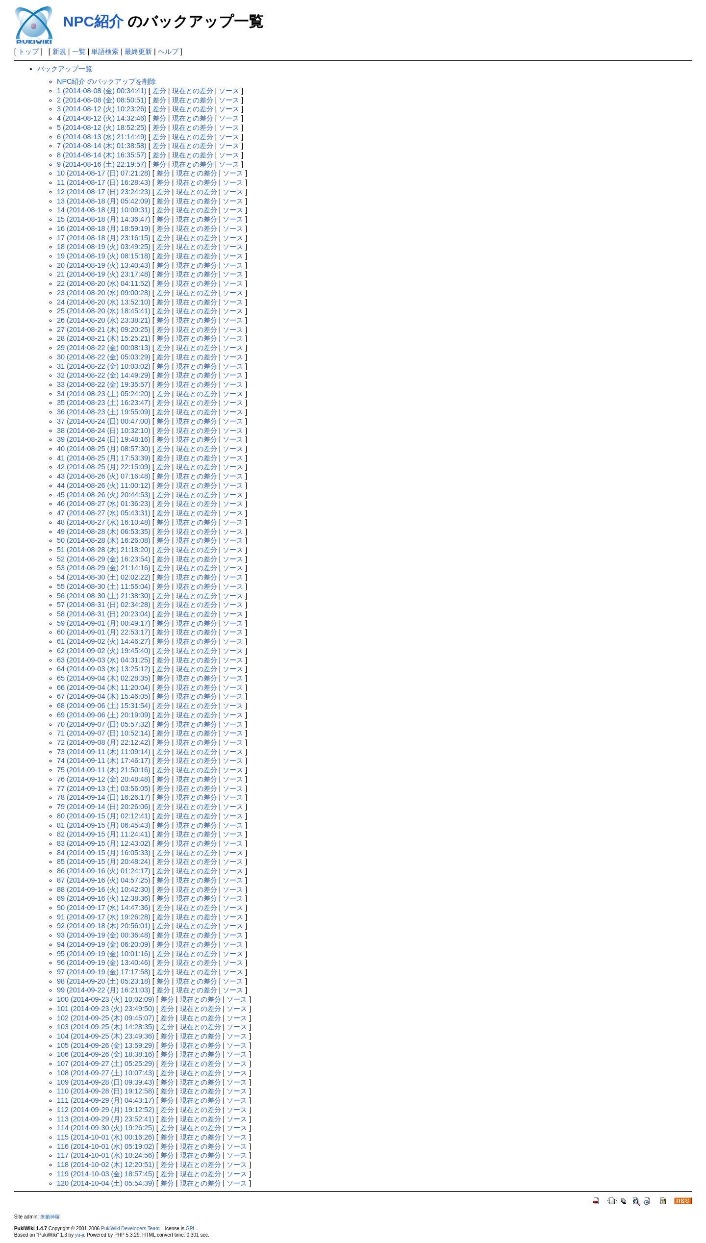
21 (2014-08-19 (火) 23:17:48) (104, 274)
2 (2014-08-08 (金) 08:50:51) (102, 100)
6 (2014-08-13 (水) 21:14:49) (102, 137)
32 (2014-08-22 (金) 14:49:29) (104, 375)
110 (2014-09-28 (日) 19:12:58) (105, 1091)
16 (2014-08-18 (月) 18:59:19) (104, 228)
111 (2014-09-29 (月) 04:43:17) (105, 1100)
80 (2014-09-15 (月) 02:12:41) (104, 816)
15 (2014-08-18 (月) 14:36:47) (104, 219)
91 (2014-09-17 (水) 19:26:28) (104, 917)
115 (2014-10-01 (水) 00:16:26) (105, 1137)
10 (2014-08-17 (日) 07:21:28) (104, 173)
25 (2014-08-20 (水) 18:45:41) (104, 311)
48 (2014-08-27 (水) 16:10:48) (104, 522)
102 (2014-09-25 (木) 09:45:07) (105, 1018)
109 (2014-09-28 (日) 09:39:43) (105, 1082)
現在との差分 (192, 91)
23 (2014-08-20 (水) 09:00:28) (104, 293)
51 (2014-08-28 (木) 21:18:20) (104, 550)
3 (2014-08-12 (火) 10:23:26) (102, 109)
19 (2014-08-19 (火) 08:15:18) (104, 256)
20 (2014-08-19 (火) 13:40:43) (104, 265)
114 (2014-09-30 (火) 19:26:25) (105, 1128)
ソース (229, 91)
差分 (159, 91)
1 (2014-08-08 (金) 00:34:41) (102, 91)
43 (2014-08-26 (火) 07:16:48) (104, 476)
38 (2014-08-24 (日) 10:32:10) (104, 430)
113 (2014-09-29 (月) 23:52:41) (105, 1119)
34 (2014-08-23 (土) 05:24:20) (104, 394)
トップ (28, 51)
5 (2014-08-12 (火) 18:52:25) (102, 127)
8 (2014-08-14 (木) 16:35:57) (102, 155)
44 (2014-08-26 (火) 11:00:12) (104, 485)
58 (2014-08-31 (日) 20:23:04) (104, 614)
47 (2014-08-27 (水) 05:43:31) (104, 513)
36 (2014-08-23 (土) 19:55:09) (104, 412)
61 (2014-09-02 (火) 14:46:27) (104, 641)
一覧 (79, 51)
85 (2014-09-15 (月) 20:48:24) (104, 861)
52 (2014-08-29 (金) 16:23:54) (104, 559)
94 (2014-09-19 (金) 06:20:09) (104, 944)
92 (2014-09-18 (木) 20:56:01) (104, 926)
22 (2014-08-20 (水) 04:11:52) (104, 283)
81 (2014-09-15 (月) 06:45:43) (104, 825)
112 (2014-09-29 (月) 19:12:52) (105, 1110)
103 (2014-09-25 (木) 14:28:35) (105, 1027)
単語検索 (105, 51)
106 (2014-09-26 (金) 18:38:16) (105, 1054)
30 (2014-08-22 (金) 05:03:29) (104, 357)
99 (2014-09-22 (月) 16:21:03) (104, 990)
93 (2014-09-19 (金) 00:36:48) (104, 935)
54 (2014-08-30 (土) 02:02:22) (104, 577)
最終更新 (138, 51)
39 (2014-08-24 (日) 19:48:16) (104, 439)
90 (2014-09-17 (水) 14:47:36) (104, 908)
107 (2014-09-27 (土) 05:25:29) (105, 1063)
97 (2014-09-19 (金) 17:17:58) (104, 972)
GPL (191, 1228)
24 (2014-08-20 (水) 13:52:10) (104, 302)
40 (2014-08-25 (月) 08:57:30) (104, 449)
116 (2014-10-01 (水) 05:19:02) (105, 1146)
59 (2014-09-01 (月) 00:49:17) (104, 623)
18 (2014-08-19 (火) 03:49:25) (104, 247)
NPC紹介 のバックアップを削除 (106, 81)
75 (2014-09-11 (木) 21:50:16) (104, 770)
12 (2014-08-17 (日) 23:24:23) (104, 192)
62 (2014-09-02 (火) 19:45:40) (104, 651)
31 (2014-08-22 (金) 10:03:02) (104, 366)
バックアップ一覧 (64, 69)
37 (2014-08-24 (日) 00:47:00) (104, 421)
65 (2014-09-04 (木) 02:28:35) (104, 678)
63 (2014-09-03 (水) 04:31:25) (104, 660)
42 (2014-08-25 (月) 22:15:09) (104, 467)
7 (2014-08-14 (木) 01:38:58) (102, 146)
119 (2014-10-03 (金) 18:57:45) (105, 1174)
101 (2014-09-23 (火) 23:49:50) (105, 1009)
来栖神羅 (50, 1216)
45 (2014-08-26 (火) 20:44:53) (104, 495)
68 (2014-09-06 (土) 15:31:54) (104, 706)
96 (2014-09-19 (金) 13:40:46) (104, 962)
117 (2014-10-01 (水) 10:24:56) (105, 1155)
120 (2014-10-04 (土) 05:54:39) (105, 1183)
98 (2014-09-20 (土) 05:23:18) (104, 981)
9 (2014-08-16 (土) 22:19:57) (102, 164)
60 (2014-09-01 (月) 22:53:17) (104, 632)
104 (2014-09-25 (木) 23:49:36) (105, 1036)
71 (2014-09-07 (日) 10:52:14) (104, 733)
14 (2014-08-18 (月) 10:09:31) (104, 210)
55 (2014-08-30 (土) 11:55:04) (104, 586)
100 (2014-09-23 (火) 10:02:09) (105, 999)
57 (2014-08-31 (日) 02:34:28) (104, 605)
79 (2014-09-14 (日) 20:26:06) (104, 807)
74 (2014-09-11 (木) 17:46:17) (104, 760)
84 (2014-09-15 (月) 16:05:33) (104, 853)
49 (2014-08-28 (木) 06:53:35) (104, 531)
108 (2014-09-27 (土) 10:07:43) (105, 1073)
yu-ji (79, 1235)
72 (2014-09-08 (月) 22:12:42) (104, 742)
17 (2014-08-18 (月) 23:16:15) (104, 238)
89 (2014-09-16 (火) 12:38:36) (104, 898)
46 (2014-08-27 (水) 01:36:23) (104, 503)
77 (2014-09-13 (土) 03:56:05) (104, 788)
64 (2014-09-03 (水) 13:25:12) (104, 669)
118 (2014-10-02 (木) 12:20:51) (105, 1164)
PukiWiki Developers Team (130, 1228)
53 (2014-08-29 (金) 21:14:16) (104, 568)
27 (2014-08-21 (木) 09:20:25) (104, 329)
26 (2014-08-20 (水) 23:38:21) (104, 320)
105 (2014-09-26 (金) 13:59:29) (105, 1045)
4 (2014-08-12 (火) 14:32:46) (102, 118)
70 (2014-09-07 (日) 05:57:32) (104, 724)
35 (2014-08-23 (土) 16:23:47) (104, 402)
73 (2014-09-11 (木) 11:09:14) (104, 752)
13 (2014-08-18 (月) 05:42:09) (104, 201)
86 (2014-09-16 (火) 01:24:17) (104, 871)
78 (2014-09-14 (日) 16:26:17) (104, 797)
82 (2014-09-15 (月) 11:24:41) (104, 834)
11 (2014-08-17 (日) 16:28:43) (104, 182)
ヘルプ (168, 51)
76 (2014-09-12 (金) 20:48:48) (104, 779)
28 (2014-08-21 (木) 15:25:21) (104, 338)
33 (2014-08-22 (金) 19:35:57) (104, 384)
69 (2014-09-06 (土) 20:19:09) (104, 715)
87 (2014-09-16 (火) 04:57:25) (104, 880)
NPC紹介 (93, 21)
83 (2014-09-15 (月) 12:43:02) (104, 843)
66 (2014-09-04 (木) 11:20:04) (104, 687)
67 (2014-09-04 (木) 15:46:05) (104, 696)
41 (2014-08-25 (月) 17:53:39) (104, 458)
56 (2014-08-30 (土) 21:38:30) (104, 596)
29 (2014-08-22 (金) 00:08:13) (104, 348)
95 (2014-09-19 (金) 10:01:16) (104, 954)
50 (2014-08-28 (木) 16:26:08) (104, 540)
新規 (59, 51)
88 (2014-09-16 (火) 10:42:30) (104, 889)
